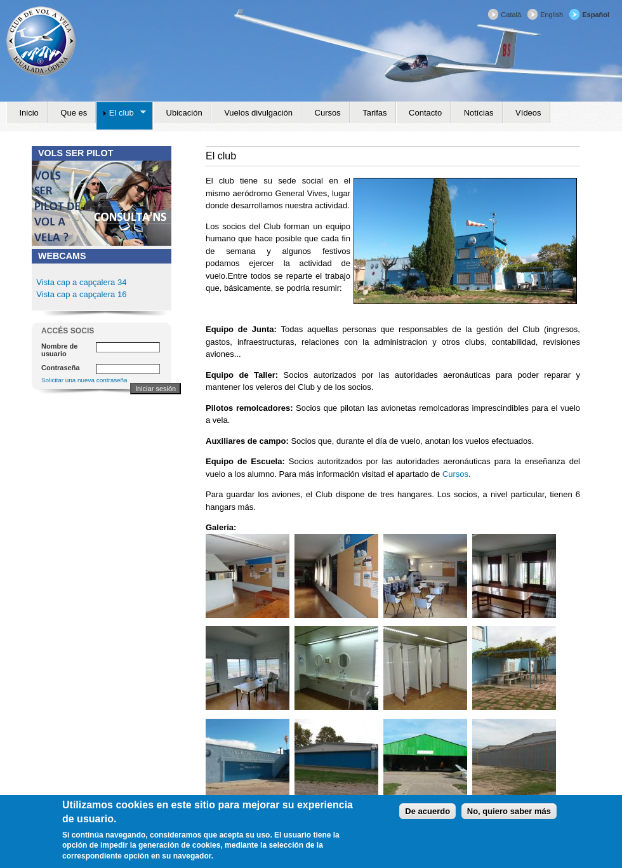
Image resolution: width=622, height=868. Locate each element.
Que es (73, 112)
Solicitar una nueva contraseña (84, 380)
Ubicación (184, 112)
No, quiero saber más (509, 811)
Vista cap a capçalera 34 (81, 282)
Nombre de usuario (59, 349)
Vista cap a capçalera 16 (80, 294)
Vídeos (528, 112)
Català (511, 14)
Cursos (455, 474)
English (551, 14)
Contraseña (60, 367)
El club (121, 113)
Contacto (425, 112)
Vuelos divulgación (258, 112)
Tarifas (374, 112)
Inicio (29, 112)
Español (595, 14)
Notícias (479, 112)
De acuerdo (427, 811)
